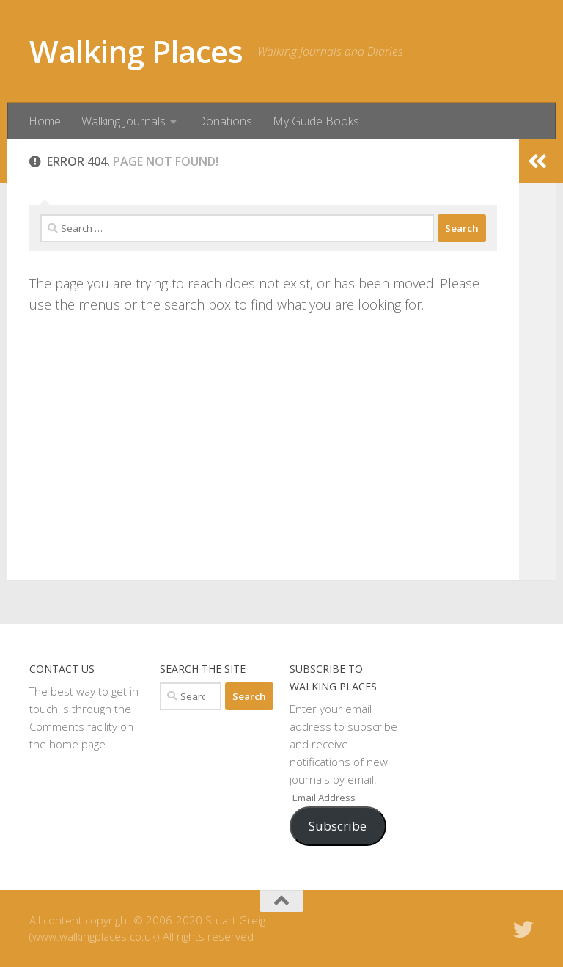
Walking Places (136, 51)
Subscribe (338, 825)
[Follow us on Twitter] (523, 929)
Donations (224, 121)
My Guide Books (316, 121)
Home (45, 121)
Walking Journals (123, 121)
